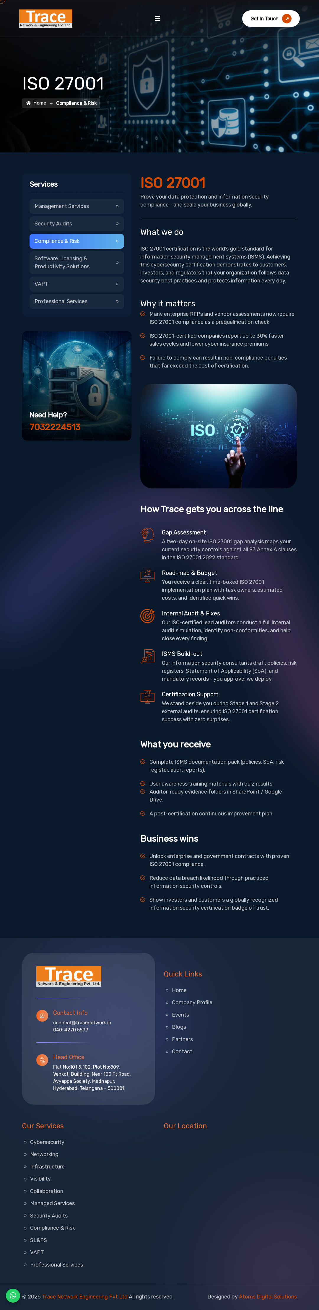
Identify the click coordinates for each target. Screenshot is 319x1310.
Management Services (77, 206)
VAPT (77, 284)
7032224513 (55, 427)
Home (36, 103)
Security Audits (77, 223)
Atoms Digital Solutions (268, 1296)
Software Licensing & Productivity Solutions (77, 262)
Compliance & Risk (77, 241)
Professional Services (77, 301)
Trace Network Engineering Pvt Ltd (85, 1296)
